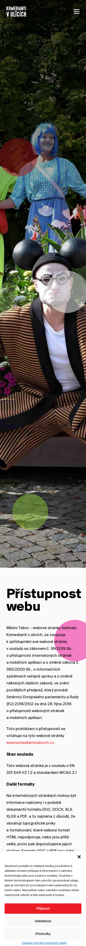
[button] (79, 869)
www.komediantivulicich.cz (30, 743)
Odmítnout (43, 933)
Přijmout (43, 921)
